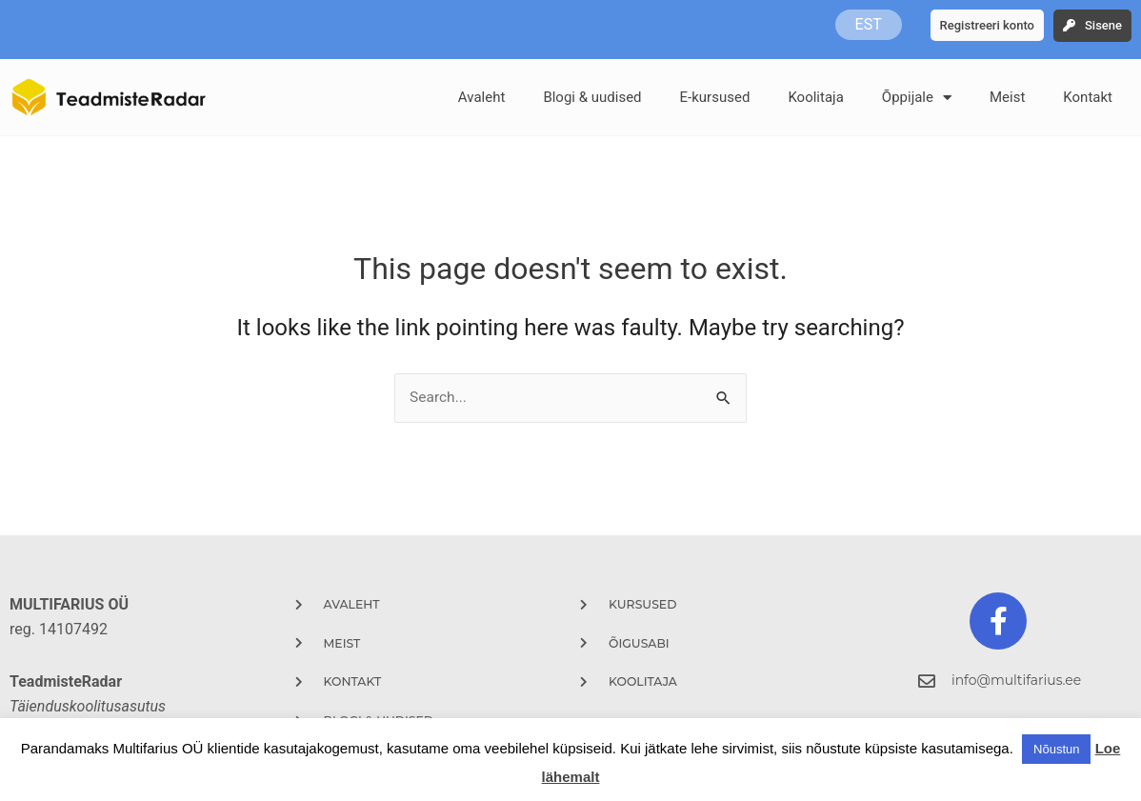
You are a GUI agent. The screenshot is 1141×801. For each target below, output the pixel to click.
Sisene (1103, 25)
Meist (1007, 97)
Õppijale (916, 97)
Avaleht (482, 97)
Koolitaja (815, 97)
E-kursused (715, 97)
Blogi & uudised (592, 97)
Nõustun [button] (1056, 749)
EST (868, 24)
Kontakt (1087, 97)
